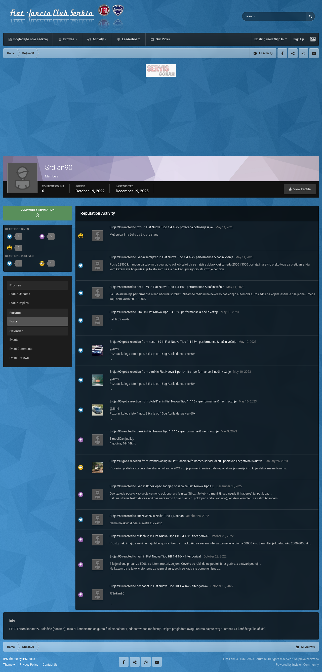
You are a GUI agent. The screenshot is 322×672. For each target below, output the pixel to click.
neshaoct (143, 586)
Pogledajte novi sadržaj (30, 39)
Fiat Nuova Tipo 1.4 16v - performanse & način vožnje (197, 257)
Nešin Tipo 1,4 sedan (170, 516)
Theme (9, 664)
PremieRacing (158, 461)
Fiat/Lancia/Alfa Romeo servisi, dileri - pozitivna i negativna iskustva (217, 461)
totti (139, 227)
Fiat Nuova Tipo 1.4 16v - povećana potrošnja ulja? (179, 227)
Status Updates (20, 294)
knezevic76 (144, 516)
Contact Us (50, 664)
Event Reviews (19, 358)
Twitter (293, 53)
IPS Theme (10, 659)
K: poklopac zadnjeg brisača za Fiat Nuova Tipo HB (180, 486)
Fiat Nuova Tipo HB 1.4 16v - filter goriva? (180, 536)
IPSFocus (28, 659)
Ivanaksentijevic (147, 257)
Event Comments (21, 349)
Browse (69, 39)
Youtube (314, 53)
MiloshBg (143, 536)
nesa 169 (143, 287)
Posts (13, 321)
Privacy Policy (29, 664)
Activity (99, 39)
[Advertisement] (161, 115)
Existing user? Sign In (270, 39)
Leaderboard (131, 39)
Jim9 (140, 312)
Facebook (282, 53)
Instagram (303, 53)
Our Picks (162, 39)
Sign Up (298, 39)
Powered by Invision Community (297, 664)
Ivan (139, 486)
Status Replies (19, 303)
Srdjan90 (116, 227)
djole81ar (155, 401)
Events (14, 340)
